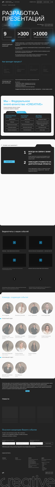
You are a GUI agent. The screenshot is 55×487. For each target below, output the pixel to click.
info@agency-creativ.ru (18, 459)
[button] (46, 2)
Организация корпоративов (32, 461)
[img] (52, 2)
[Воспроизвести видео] (14, 279)
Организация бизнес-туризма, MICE (33, 459)
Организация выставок (31, 460)
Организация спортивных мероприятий (33, 467)
